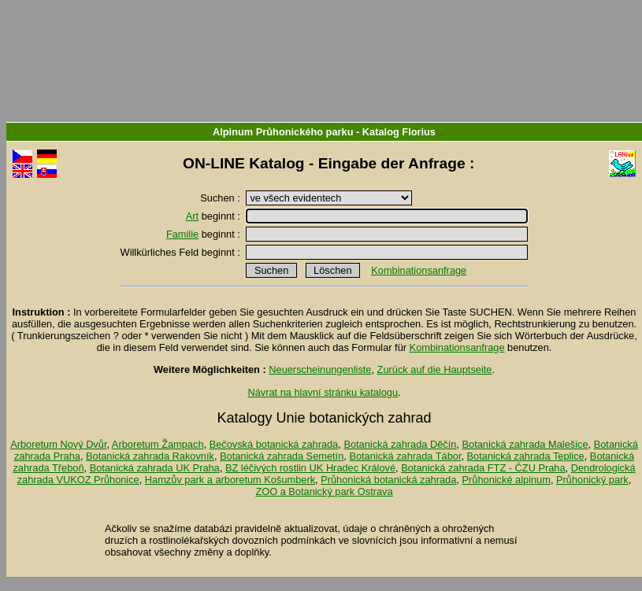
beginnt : (214, 216)
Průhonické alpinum (506, 480)
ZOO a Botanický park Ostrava (323, 491)
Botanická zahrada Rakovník (150, 456)
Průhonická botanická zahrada (388, 480)
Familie (182, 234)
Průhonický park (592, 480)
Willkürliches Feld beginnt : (182, 252)
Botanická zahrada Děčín (399, 444)
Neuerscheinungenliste (320, 369)
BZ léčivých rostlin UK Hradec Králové (310, 468)
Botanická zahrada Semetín (281, 456)
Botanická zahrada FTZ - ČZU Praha (483, 468)
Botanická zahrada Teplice (525, 456)
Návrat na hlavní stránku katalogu (322, 392)
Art (192, 216)
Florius (419, 132)
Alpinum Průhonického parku (283, 132)
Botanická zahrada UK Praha (155, 468)
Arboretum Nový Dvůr (58, 444)
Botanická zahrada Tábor (405, 456)
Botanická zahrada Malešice (525, 444)
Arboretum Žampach (158, 444)
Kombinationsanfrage (418, 270)
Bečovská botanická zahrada (274, 444)
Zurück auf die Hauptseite (434, 369)
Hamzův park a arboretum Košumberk (230, 480)
